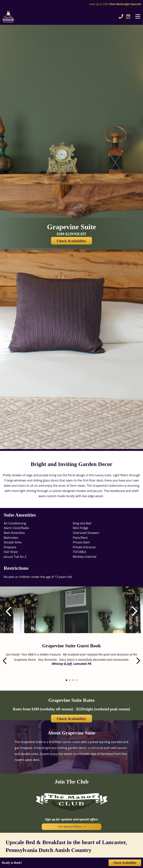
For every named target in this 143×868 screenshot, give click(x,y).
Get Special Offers (70, 826)
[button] (131, 611)
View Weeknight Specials (125, 4)
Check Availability (71, 241)
